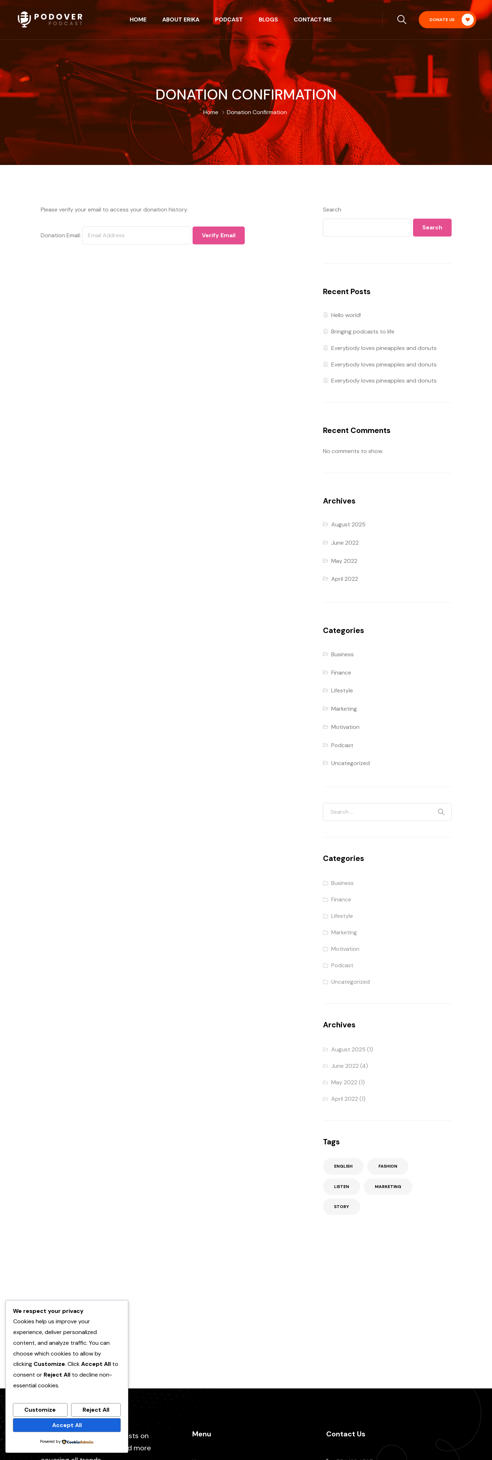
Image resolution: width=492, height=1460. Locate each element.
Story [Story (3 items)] (341, 1207)
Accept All (67, 1425)
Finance (341, 672)
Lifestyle (342, 690)
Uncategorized (350, 763)
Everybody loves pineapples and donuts (384, 348)
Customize (40, 1409)
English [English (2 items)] (343, 1166)
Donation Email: (61, 235)
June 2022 (345, 542)
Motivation (345, 727)
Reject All (96, 1409)
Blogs (268, 19)
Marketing (344, 708)
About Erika (180, 19)
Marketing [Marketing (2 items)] (388, 1186)
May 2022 (344, 561)
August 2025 (348, 524)
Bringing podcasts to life (362, 331)
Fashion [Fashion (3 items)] (387, 1166)
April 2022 (344, 579)
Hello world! (346, 315)
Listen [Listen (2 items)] (341, 1186)
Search (332, 209)
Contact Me (313, 19)
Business (342, 654)
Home (138, 19)
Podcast (229, 19)
